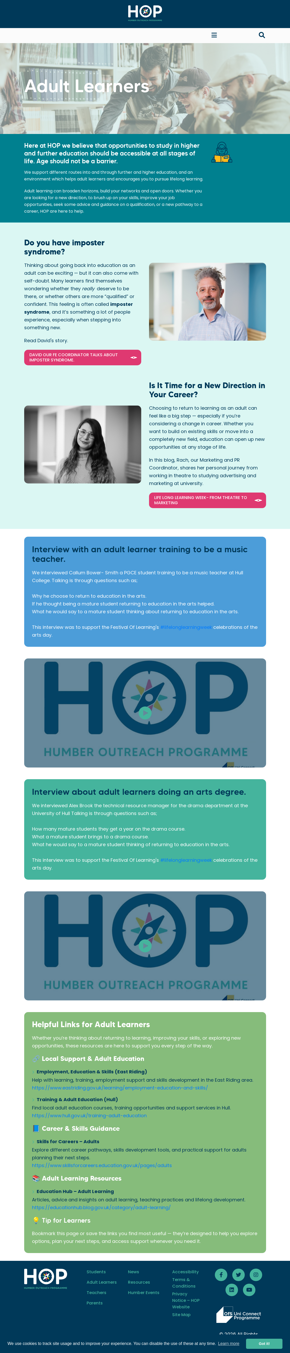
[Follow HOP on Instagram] (256, 1275)
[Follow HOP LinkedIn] (231, 1290)
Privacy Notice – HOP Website (185, 1300)
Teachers (96, 1293)
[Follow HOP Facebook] (221, 1275)
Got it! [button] (264, 1344)
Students (96, 1272)
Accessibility (185, 1272)
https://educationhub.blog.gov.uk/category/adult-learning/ (101, 1207)
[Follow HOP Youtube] (249, 1290)
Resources (139, 1282)
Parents (95, 1303)
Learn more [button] (228, 1343)
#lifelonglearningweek (186, 627)
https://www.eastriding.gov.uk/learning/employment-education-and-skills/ (120, 1088)
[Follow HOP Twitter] (238, 1275)
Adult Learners (102, 1282)
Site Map (181, 1315)
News (133, 1272)
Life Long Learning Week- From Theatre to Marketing (209, 500)
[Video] (145, 713)
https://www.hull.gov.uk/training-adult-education (89, 1115)
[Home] (145, 13)
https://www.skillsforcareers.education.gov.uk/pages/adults (102, 1165)
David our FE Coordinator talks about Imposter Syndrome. (84, 357)
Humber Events (143, 1293)
